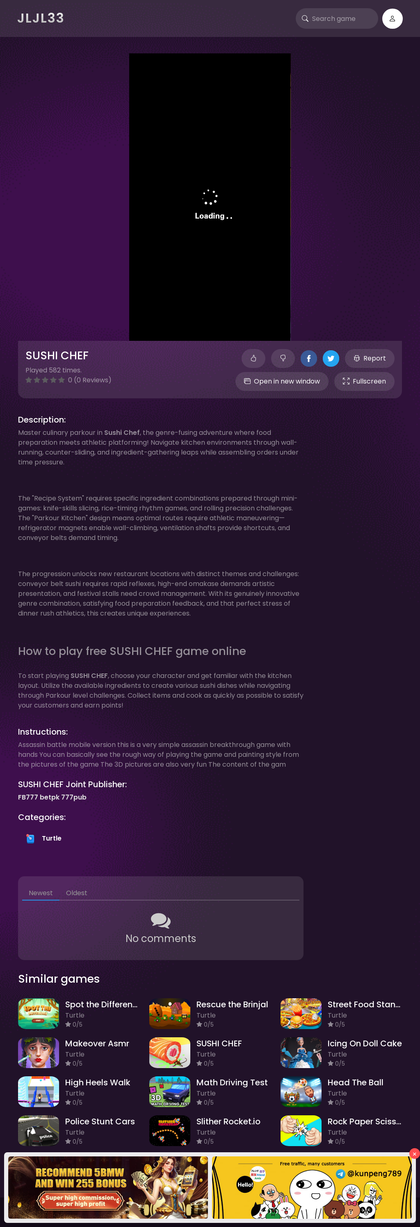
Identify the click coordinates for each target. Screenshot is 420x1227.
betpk (49, 797)
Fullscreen (364, 381)
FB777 (28, 797)
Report (370, 358)
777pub (74, 797)
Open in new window (282, 381)
